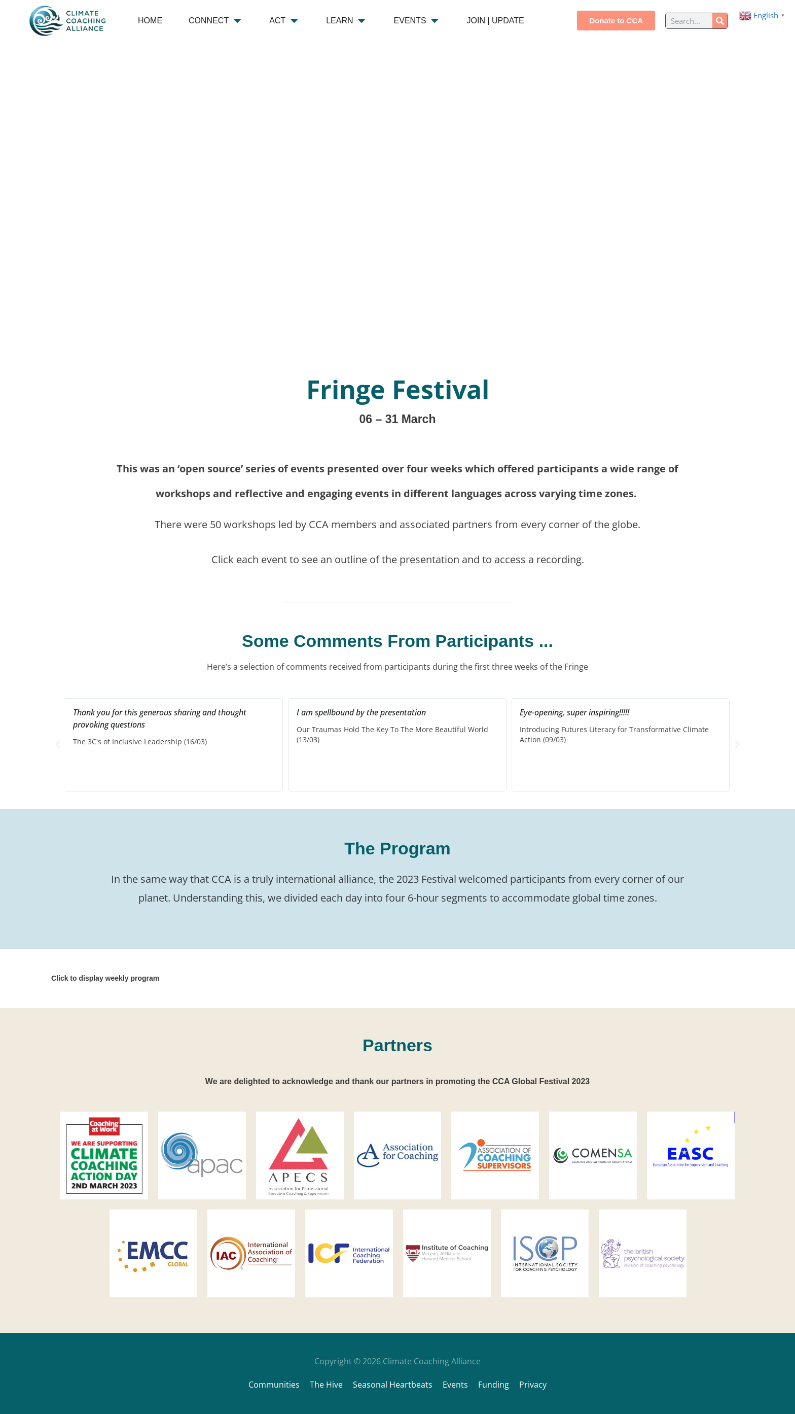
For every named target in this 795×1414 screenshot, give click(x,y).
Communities (274, 1384)
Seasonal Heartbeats (392, 1384)
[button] (58, 745)
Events (455, 1384)
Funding (493, 1384)
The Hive (326, 1384)
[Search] (720, 20)
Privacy (533, 1384)
